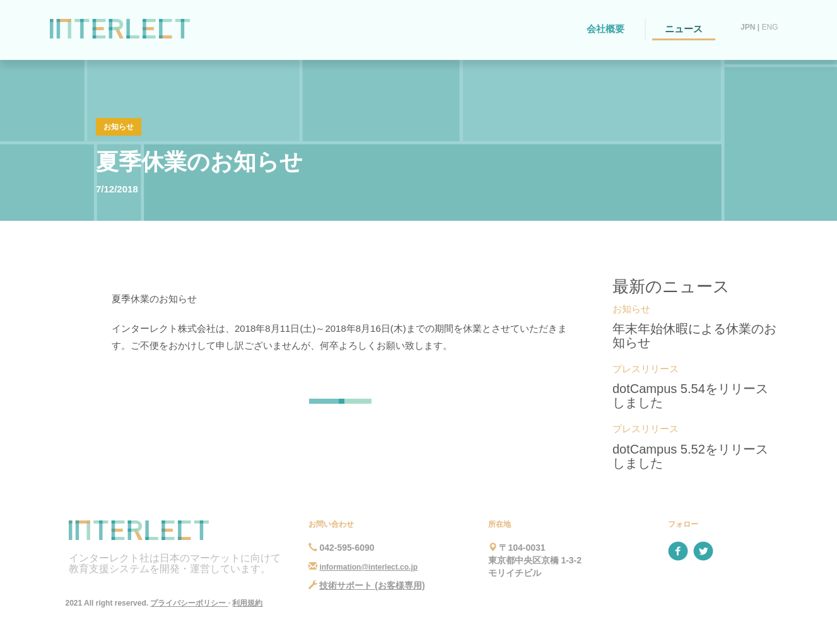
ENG (769, 27)
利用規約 (247, 603)
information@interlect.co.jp (368, 567)
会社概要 (605, 28)
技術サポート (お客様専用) (371, 585)
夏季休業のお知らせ (199, 162)
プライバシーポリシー (189, 603)
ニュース (684, 28)
